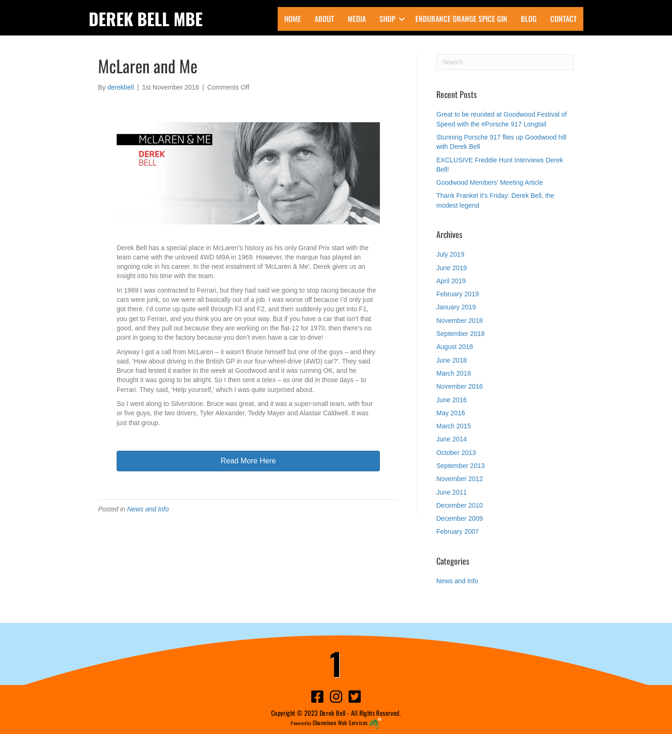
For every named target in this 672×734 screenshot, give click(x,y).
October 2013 (456, 452)
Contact (563, 18)
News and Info (148, 509)
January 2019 (456, 307)
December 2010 (459, 505)
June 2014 (451, 439)
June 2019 (451, 268)
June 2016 (451, 400)
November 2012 (459, 478)
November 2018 (459, 320)
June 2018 (451, 360)
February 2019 (457, 294)
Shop (387, 18)
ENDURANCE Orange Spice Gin (461, 18)
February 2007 (457, 531)
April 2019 (451, 281)
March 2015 (453, 426)
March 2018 (453, 373)
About (324, 18)
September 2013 (460, 465)
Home (292, 18)
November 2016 (459, 386)
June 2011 (451, 492)
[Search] (505, 62)
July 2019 (450, 254)
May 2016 (450, 413)
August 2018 (454, 346)
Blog (529, 18)
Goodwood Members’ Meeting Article (489, 182)
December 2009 (459, 518)
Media (357, 18)
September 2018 (460, 333)
